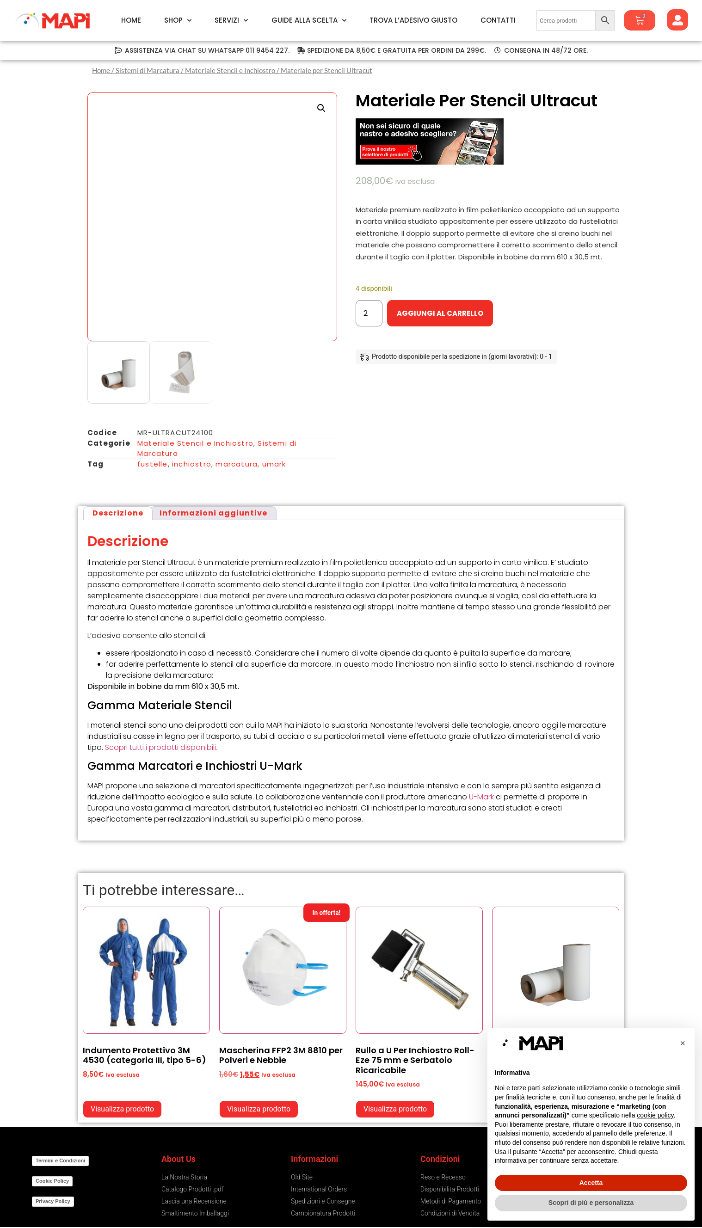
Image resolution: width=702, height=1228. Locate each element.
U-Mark (481, 797)
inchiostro (191, 464)
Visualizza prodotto (122, 1109)
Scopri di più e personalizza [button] (591, 1202)
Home (131, 20)
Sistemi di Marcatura (147, 70)
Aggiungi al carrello (440, 313)
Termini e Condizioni (60, 1160)
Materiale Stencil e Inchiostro (230, 70)
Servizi (231, 20)
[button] (321, 108)
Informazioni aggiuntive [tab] (213, 513)
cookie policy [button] (655, 1115)
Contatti (498, 20)
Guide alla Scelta (308, 20)
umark (274, 464)
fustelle (152, 464)
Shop (177, 20)
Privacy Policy (53, 1201)
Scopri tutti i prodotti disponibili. (161, 747)
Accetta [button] (591, 1182)
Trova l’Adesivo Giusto (413, 20)
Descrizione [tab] (117, 513)
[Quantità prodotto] (369, 313)
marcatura (237, 464)
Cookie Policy (52, 1181)
